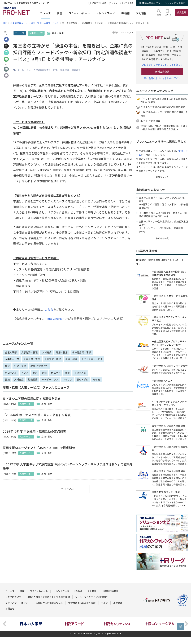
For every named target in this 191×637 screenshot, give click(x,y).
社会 (7, 366)
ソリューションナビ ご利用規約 (91, 597)
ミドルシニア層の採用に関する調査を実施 (163, 107)
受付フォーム (162, 177)
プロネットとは (99, 3)
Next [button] (186, 623)
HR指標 (125, 13)
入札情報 (141, 13)
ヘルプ (104, 603)
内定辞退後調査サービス (45, 70)
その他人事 (80, 372)
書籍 (7, 379)
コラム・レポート (79, 13)
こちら (49, 309)
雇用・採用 (62, 352)
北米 (35, 372)
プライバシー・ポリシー (17, 603)
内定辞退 (76, 70)
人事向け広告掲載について (49, 603)
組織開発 (32, 379)
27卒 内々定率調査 (150, 120)
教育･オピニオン (39, 366)
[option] (31, 624)
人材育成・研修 (53, 359)
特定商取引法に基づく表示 (82, 603)
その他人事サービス (92, 359)
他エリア (55, 372)
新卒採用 (64, 70)
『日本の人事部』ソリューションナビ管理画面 (161, 3)
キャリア (67, 379)
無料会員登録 (162, 71)
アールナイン (24, 70)
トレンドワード (105, 13)
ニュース (45, 13)
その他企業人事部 (81, 352)
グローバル (11, 372)
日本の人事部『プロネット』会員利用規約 (48, 597)
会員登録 (181, 12)
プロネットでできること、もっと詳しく (162, 64)
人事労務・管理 (29, 352)
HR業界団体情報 (110, 591)
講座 (59, 13)
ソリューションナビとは (122, 3)
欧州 (44, 372)
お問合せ (9, 608)
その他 (96, 379)
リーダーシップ (50, 379)
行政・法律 (20, 366)
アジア (24, 372)
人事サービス (36, 33)
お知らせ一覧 (162, 238)
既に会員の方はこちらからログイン (162, 78)
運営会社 (117, 603)
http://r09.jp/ (55, 318)
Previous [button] (4, 623)
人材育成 (46, 352)
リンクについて (13, 597)
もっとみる (68, 489)
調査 (67, 372)
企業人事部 (11, 352)
